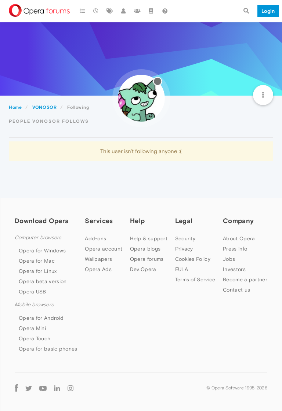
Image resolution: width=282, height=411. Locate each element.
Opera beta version (42, 281)
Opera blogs (145, 249)
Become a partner (245, 279)
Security (185, 238)
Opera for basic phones (48, 349)
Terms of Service (195, 279)
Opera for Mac (37, 261)
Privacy (184, 249)
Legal (184, 221)
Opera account (103, 249)
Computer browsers (38, 237)
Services (99, 221)
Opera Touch (34, 338)
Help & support (148, 238)
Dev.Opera (143, 269)
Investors (234, 269)
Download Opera (42, 221)
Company (238, 221)
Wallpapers (98, 259)
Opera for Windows (42, 250)
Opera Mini (32, 328)
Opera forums (147, 259)
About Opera (239, 238)
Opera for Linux (38, 271)
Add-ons (95, 238)
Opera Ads (98, 269)
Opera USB (32, 292)
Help (137, 221)
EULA (181, 269)
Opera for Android (41, 318)
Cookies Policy (192, 259)
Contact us (236, 290)
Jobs (229, 259)
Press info (235, 249)
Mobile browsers (34, 304)
